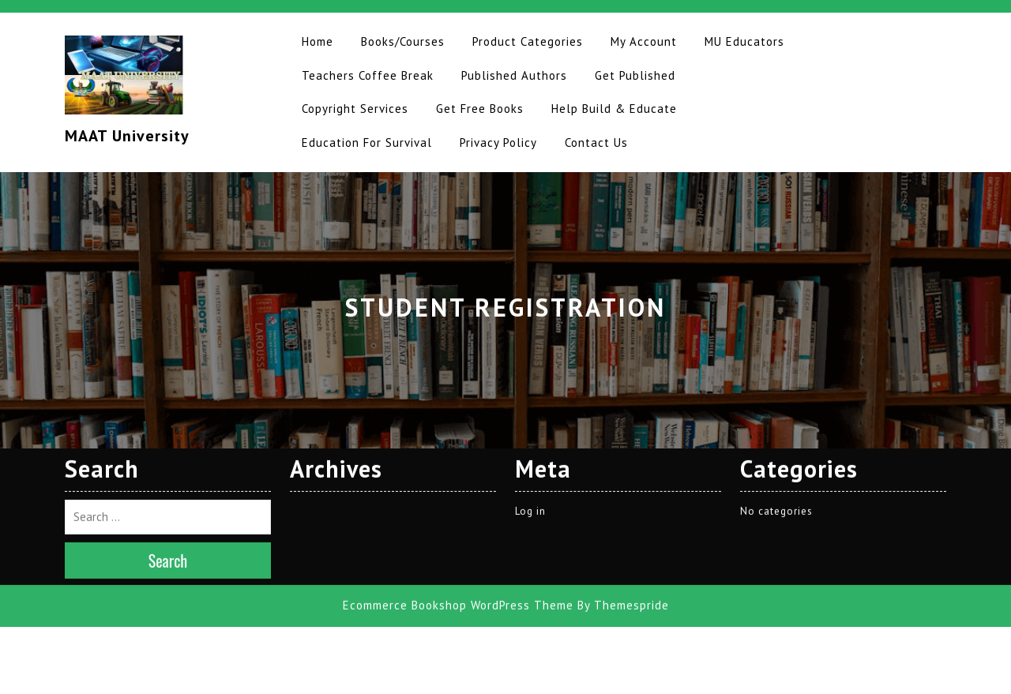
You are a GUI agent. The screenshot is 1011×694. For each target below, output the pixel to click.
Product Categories (527, 41)
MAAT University (127, 136)
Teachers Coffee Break (368, 75)
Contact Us (596, 142)
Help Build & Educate (614, 108)
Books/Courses (403, 41)
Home (317, 41)
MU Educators (744, 41)
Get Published (635, 75)
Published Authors (514, 75)
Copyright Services (355, 108)
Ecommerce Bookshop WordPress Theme (458, 500)
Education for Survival (367, 142)
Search (168, 456)
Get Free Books (480, 108)
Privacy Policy (498, 142)
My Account (644, 41)
